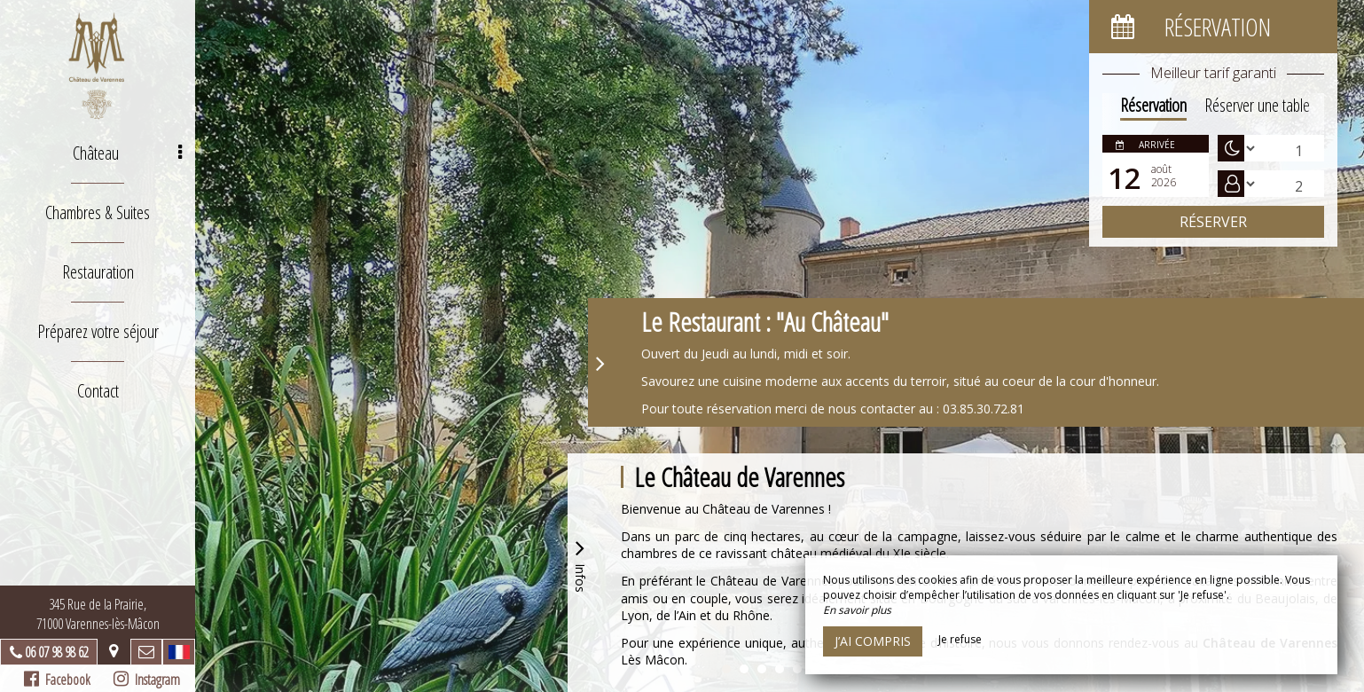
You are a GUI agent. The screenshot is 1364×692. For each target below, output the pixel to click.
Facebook (57, 679)
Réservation (1153, 105)
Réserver (1213, 222)
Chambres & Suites (97, 212)
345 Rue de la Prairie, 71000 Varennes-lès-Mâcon (98, 613)
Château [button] (127, 153)
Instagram (147, 679)
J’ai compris (873, 641)
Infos (580, 564)
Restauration (98, 272)
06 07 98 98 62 (57, 652)
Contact (98, 391)
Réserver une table (1257, 105)
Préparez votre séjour (98, 331)
